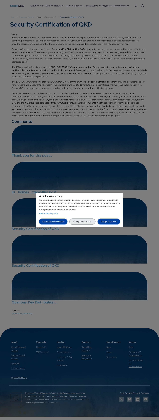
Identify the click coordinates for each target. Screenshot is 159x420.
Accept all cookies (109, 221)
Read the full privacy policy (49, 213)
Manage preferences (82, 221)
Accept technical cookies (53, 221)
